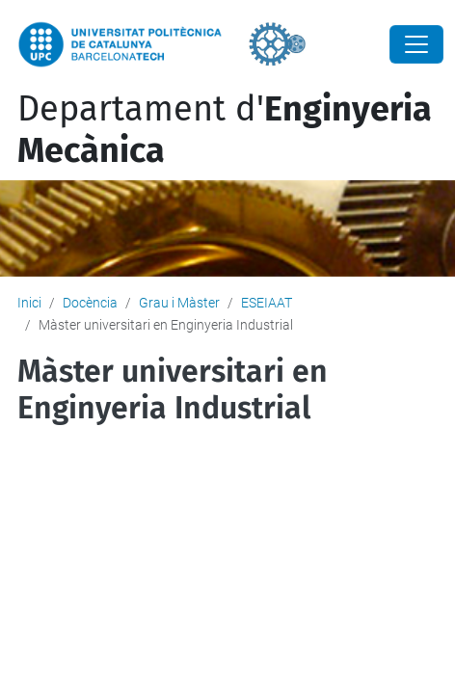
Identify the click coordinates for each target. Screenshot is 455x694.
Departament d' (224, 130)
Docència (90, 302)
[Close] (416, 44)
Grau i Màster (179, 302)
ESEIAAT (266, 302)
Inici (29, 302)
